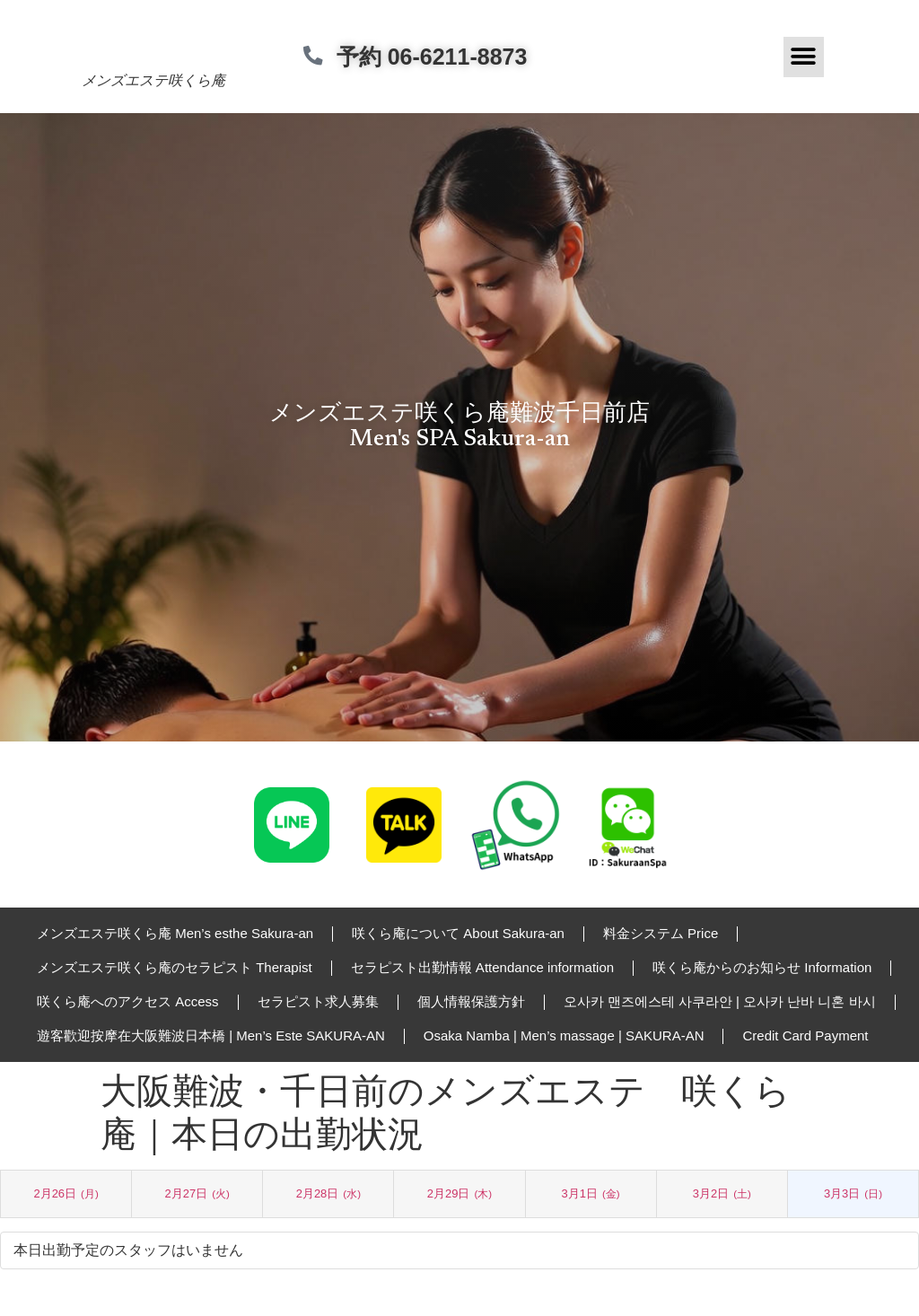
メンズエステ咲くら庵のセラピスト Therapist (174, 967)
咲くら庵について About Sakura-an (458, 933)
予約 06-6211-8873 (443, 56)
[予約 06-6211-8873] (319, 57)
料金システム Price (660, 933)
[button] (803, 57)
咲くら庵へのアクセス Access (128, 1001)
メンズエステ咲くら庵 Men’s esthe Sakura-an (175, 933)
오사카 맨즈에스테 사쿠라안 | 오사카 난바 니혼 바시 (720, 1001)
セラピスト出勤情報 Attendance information (482, 967)
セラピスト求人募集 (318, 1001)
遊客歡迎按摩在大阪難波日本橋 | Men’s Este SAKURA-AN (211, 1035)
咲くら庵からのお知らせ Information (761, 967)
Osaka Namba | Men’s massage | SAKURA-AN (564, 1035)
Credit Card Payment (805, 1035)
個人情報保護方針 (471, 1001)
